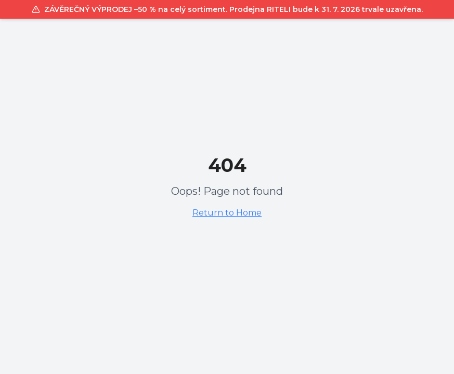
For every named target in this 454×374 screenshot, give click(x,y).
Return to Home (227, 213)
